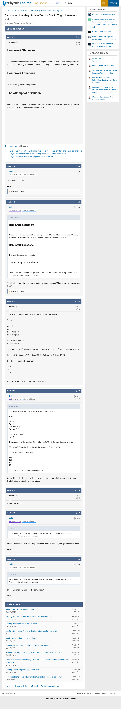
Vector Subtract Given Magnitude (20, 610)
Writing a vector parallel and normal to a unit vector (29, 617)
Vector (31, 24)
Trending (68, 3)
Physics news (11, 147)
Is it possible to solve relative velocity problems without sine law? (34, 678)
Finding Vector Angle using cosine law (22, 670)
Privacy (102, 694)
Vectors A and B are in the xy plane (21, 639)
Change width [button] (10, 694)
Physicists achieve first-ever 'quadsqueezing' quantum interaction (38, 154)
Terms (95, 694)
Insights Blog (41, 3)
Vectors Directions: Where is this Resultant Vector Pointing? (31, 632)
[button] (49, 3)
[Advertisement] (43, 126)
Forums (56, 3)
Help (110, 694)
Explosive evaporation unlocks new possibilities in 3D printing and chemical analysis (46, 152)
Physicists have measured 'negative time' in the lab (31, 157)
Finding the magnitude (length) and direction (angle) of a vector (33, 653)
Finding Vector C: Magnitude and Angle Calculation (28, 646)
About (87, 694)
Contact (79, 694)
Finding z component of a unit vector (21, 624)
